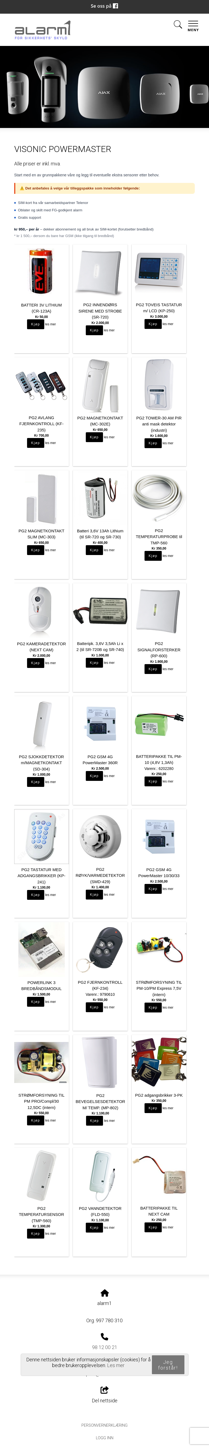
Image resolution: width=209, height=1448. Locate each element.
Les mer (116, 1365)
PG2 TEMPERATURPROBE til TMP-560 (159, 536)
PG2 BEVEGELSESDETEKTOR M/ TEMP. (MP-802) (100, 1101)
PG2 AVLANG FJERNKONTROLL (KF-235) (41, 423)
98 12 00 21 (104, 1347)
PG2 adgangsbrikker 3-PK (159, 1095)
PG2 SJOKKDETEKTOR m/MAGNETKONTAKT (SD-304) (41, 762)
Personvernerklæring (104, 1425)
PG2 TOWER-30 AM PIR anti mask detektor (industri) (159, 424)
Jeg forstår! (168, 1365)
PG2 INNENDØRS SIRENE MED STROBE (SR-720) (100, 310)
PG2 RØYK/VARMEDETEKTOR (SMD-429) (100, 875)
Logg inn (104, 1438)
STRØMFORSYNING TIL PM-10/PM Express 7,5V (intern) (159, 988)
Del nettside (104, 1394)
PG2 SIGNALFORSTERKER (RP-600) (159, 649)
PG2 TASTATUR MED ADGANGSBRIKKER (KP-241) (41, 875)
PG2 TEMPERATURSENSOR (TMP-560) (41, 1214)
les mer (50, 324)
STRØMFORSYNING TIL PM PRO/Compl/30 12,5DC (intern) (41, 1101)
